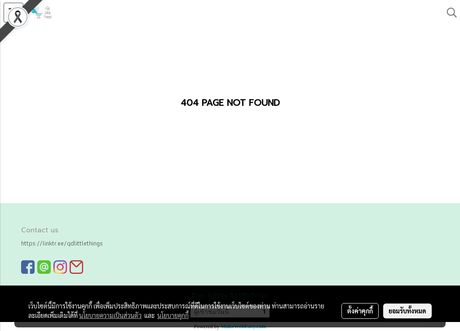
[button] (449, 13)
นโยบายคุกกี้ (173, 315)
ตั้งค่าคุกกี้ (360, 311)
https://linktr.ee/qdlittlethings (62, 243)
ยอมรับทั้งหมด (407, 311)
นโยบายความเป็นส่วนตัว (110, 315)
